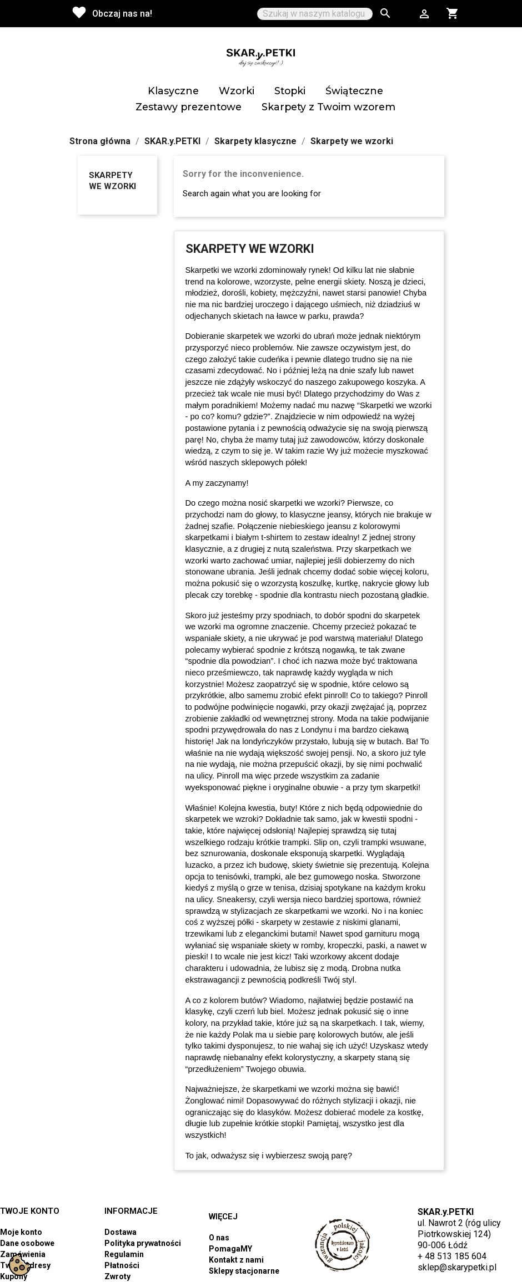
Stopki (289, 90)
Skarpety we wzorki (112, 180)
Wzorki (236, 90)
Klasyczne (173, 90)
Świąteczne (354, 90)
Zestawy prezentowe (188, 107)
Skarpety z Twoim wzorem (328, 107)
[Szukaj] (315, 14)
